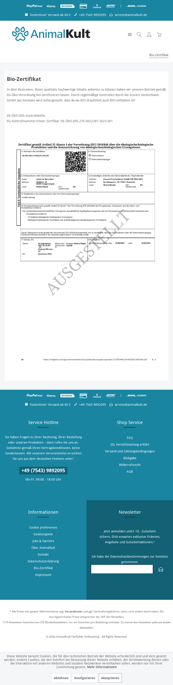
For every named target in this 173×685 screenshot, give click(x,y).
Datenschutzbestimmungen (129, 556)
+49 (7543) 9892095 (43, 470)
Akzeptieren (110, 678)
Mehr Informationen (102, 667)
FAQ (130, 438)
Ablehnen (61, 678)
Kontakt (43, 554)
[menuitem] (129, 34)
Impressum (43, 575)
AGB (130, 471)
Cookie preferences (43, 527)
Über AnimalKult (43, 548)
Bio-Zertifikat (43, 568)
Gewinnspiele (43, 534)
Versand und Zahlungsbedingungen (130, 451)
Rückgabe (130, 458)
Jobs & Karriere (43, 541)
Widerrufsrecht (130, 465)
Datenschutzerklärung (43, 561)
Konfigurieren (84, 678)
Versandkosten (73, 611)
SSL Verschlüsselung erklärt (129, 444)
